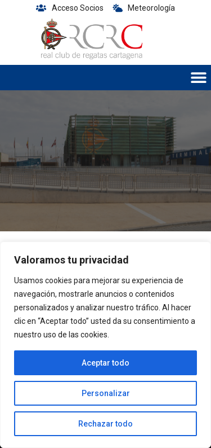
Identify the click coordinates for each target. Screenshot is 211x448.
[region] (105, 344)
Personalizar (106, 393)
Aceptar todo (105, 362)
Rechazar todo (105, 423)
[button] (198, 77)
